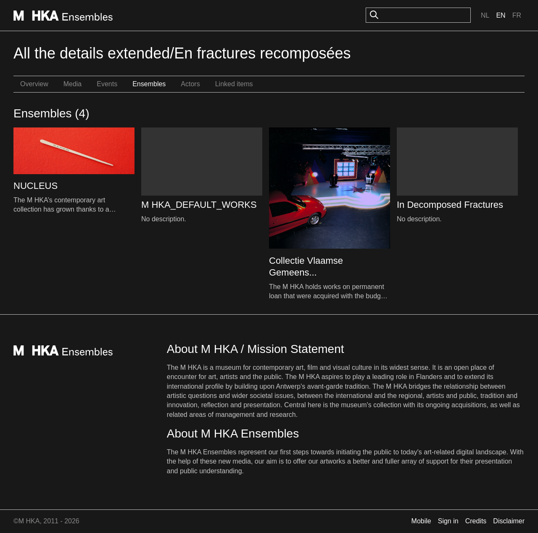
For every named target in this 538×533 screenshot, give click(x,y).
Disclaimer (509, 521)
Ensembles (149, 84)
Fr (516, 15)
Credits (476, 521)
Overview (34, 84)
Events (107, 84)
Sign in (448, 521)
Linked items (234, 84)
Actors (190, 84)
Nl (485, 15)
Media (72, 84)
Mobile (421, 521)
